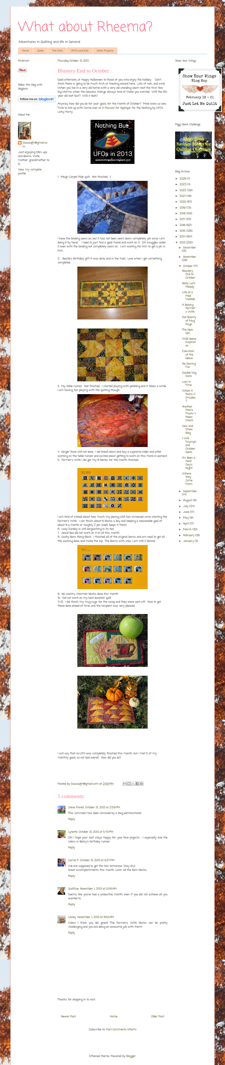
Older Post (157, 1017)
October (188, 266)
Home (25, 50)
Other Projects (105, 50)
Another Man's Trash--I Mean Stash (189, 414)
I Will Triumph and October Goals (189, 445)
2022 (183, 190)
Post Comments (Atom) (121, 1030)
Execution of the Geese (188, 354)
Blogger (131, 1056)
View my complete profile (30, 172)
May (186, 518)
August (188, 500)
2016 (183, 225)
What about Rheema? (85, 27)
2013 (183, 243)
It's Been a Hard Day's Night (188, 463)
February (189, 535)
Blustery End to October (188, 274)
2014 (183, 237)
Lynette (72, 832)
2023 (183, 184)
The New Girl (187, 332)
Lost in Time (187, 384)
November (189, 257)
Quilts (40, 50)
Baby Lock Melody (188, 285)
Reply (71, 819)
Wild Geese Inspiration (189, 342)
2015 (183, 231)
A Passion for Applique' (117, 108)
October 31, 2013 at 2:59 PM (102, 807)
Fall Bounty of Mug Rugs (189, 320)
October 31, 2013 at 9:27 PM (97, 860)
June (186, 512)
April (186, 524)
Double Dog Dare (189, 375)
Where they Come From (187, 479)
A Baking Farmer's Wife (189, 308)
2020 (183, 202)
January (189, 541)
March (187, 529)
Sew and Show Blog (187, 429)
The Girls (57, 50)
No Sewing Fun (189, 365)
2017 (183, 219)
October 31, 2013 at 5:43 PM (96, 832)
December (189, 248)
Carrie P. (73, 860)
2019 (183, 208)
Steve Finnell (76, 807)
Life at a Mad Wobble (188, 295)
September (190, 491)
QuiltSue (73, 889)
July (186, 506)
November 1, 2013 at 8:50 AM (95, 917)
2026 (183, 179)
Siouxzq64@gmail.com (34, 145)
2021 (183, 196)
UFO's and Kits (79, 50)
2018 (183, 214)
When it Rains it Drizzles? (189, 396)
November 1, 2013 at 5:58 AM (98, 889)
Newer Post (68, 1017)
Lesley (72, 917)
